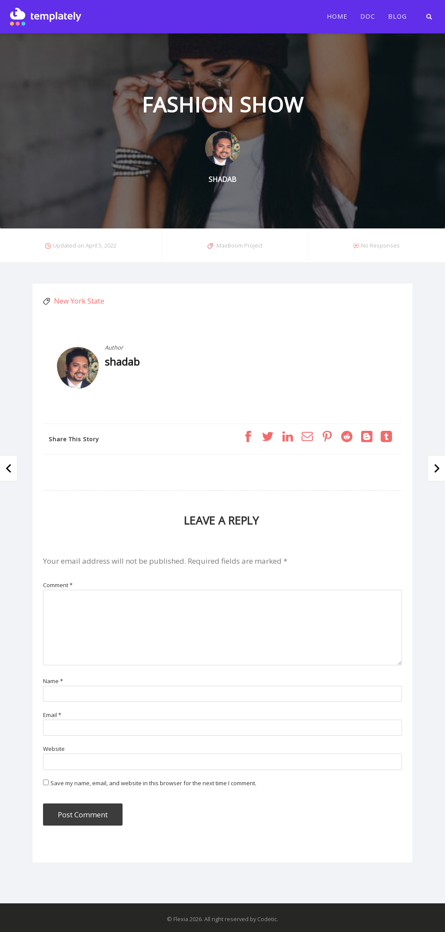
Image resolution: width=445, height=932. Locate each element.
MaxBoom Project (239, 245)
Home (337, 16)
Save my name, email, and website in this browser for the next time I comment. (153, 783)
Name (53, 681)
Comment (58, 585)
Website (54, 749)
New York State (79, 301)
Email (52, 715)
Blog (397, 16)
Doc (367, 16)
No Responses (380, 245)
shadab (122, 361)
